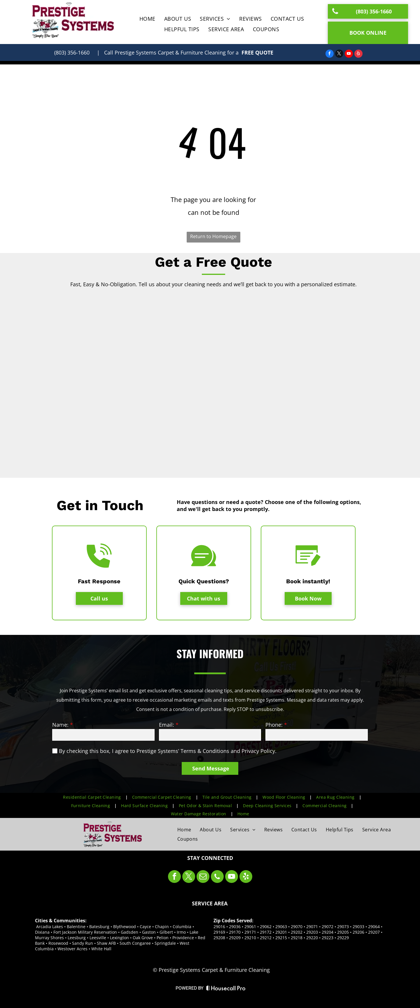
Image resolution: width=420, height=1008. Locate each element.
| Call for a (168, 52)
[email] (203, 877)
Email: (166, 724)
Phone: (274, 724)
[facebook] (330, 54)
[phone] (217, 877)
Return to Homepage (213, 236)
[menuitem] (147, 18)
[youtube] (349, 54)
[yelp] (358, 54)
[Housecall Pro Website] (226, 989)
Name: (60, 724)
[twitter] (339, 54)
